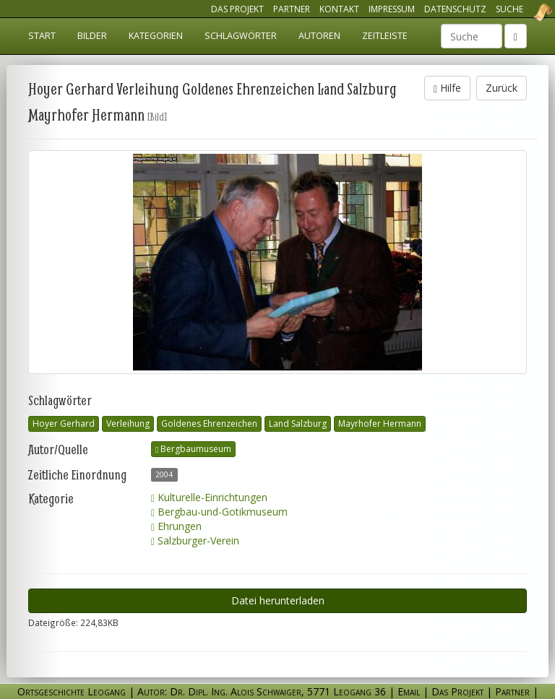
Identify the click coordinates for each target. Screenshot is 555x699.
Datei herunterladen (277, 600)
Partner (291, 9)
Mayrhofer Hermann (379, 423)
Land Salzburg (298, 423)
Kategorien (156, 36)
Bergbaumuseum (193, 449)
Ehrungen (176, 526)
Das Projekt (237, 9)
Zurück (501, 88)
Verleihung (128, 423)
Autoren (319, 36)
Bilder (92, 36)
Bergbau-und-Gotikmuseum (219, 511)
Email (408, 691)
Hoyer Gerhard (64, 423)
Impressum (392, 9)
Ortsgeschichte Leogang (525, 12)
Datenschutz (455, 9)
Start (42, 36)
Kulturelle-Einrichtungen (209, 497)
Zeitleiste (385, 36)
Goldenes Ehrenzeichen (209, 423)
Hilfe (447, 88)
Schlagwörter (241, 36)
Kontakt (339, 9)
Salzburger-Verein (195, 540)
